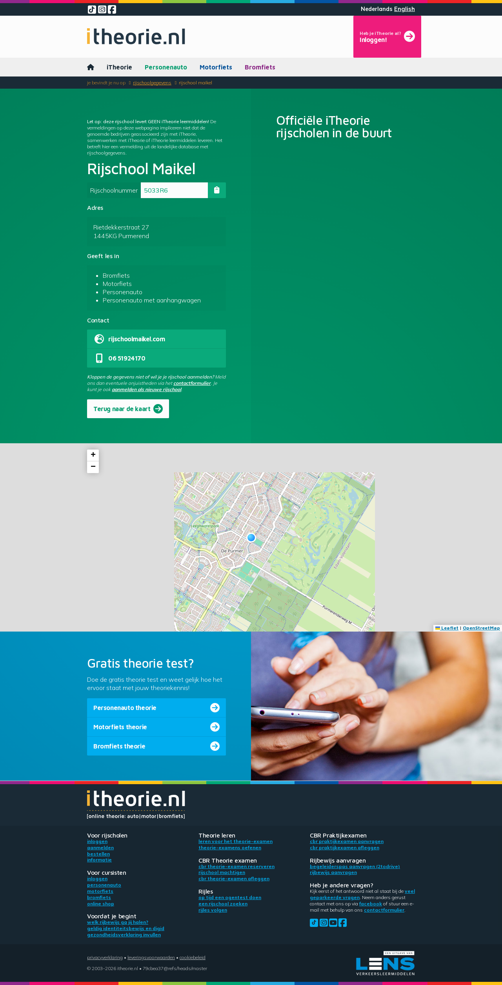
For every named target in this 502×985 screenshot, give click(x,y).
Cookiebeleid (193, 957)
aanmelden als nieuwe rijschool (146, 389)
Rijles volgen (212, 910)
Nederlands (377, 9)
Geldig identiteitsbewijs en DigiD (125, 928)
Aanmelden (100, 847)
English (404, 9)
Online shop (100, 904)
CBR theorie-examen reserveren (236, 866)
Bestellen (98, 854)
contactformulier (192, 383)
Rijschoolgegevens (152, 83)
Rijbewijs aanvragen (333, 872)
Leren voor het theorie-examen (235, 841)
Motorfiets (216, 67)
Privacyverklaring (105, 957)
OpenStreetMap (481, 628)
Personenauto (166, 67)
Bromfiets (260, 67)
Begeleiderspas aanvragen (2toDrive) (355, 866)
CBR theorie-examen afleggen (233, 878)
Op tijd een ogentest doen (229, 897)
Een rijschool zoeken (222, 904)
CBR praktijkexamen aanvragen (347, 841)
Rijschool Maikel (195, 83)
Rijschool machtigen (221, 872)
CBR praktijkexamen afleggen (344, 847)
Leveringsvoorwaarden (151, 957)
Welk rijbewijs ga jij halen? (117, 922)
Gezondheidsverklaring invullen (124, 935)
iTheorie (119, 67)
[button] (251, 538)
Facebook (370, 904)
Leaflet (446, 628)
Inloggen (97, 841)
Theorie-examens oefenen (229, 847)
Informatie (99, 860)
